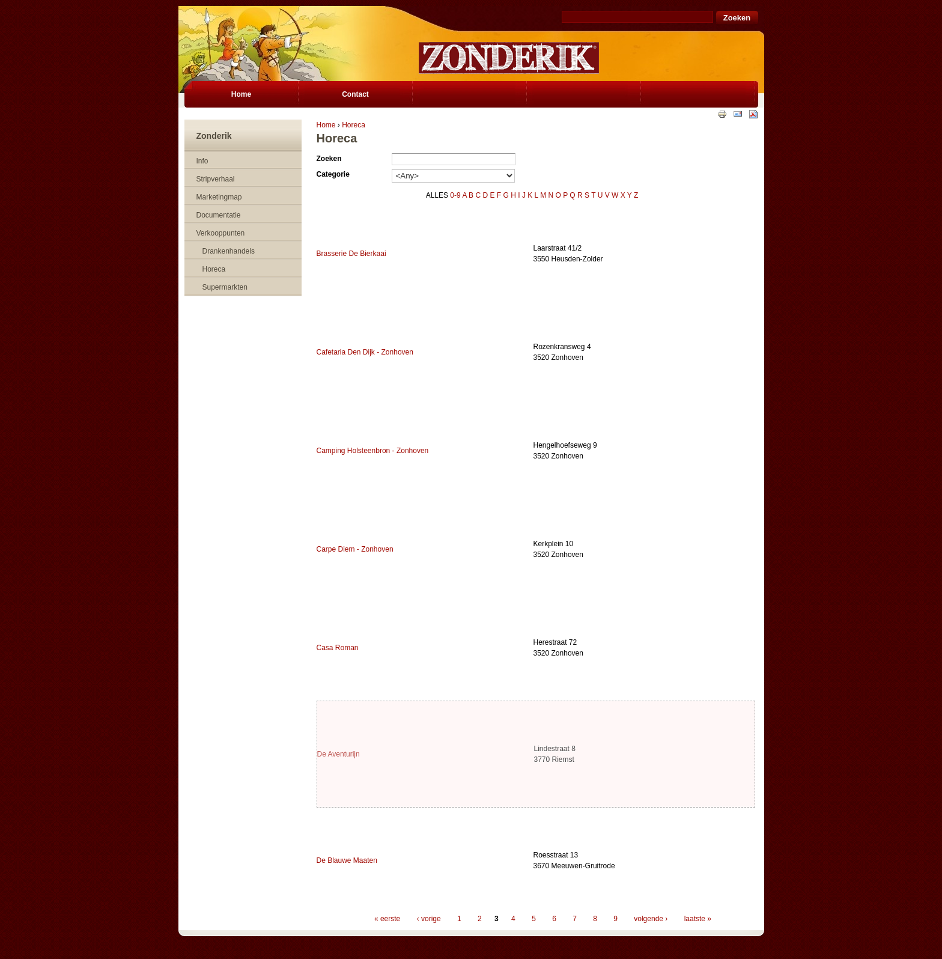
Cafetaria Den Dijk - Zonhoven (365, 352)
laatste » (697, 919)
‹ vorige (429, 919)
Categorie (333, 174)
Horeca (353, 125)
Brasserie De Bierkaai (351, 253)
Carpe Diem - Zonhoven (355, 549)
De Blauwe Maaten (347, 860)
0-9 (455, 195)
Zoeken (329, 158)
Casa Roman (338, 648)
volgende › (650, 919)
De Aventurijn (338, 754)
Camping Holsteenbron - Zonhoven (373, 450)
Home (326, 125)
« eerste (387, 919)
